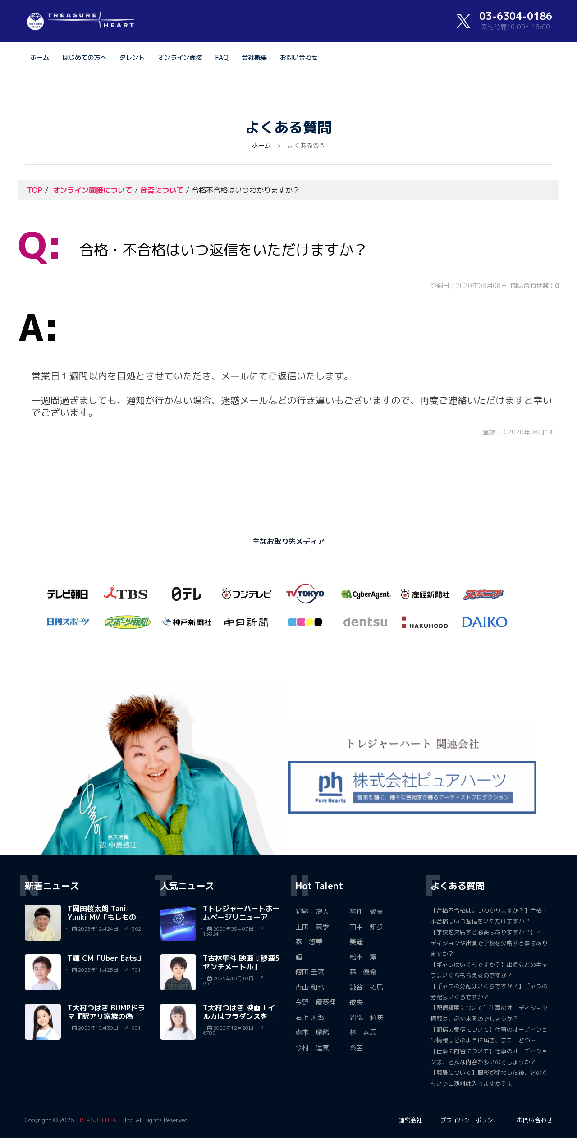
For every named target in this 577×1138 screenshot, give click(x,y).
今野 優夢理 (315, 1002)
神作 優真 (366, 911)
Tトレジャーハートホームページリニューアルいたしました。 (241, 917)
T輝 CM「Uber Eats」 (106, 958)
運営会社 (410, 1120)
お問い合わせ (299, 57)
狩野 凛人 (312, 911)
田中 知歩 (366, 927)
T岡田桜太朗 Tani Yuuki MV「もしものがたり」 (105, 917)
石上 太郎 (309, 1017)
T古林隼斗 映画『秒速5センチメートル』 (241, 962)
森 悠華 (308, 941)
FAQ (222, 57)
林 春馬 (362, 1032)
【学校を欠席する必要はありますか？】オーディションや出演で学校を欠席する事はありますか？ (489, 943)
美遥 (356, 941)
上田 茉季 (312, 927)
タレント (132, 57)
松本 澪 (362, 957)
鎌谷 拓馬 (366, 987)
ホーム (39, 57)
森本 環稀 (312, 1032)
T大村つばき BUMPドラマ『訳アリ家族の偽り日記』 (106, 1016)
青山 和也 (309, 987)
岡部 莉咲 (366, 1017)
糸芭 (356, 1047)
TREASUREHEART (99, 1120)
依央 (356, 1002)
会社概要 (254, 57)
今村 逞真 (312, 1047)
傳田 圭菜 (309, 972)
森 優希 (362, 972)
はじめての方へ (84, 57)
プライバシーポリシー (469, 1120)
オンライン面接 (180, 57)
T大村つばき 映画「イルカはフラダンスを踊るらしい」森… (239, 1016)
